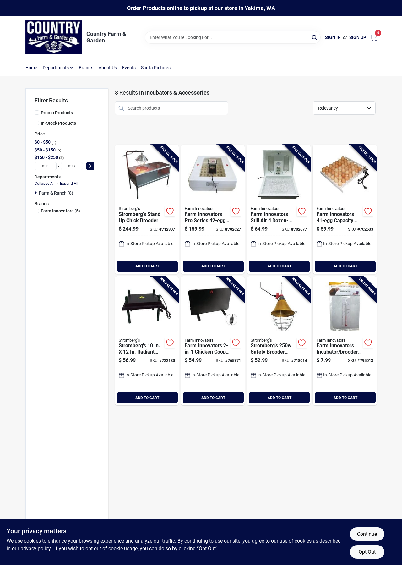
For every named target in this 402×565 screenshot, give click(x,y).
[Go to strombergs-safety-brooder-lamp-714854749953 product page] (279, 341)
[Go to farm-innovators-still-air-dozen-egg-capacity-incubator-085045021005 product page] (279, 209)
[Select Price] (90, 166)
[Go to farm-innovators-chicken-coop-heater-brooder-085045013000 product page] (213, 341)
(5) (60, 210)
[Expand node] (36, 192)
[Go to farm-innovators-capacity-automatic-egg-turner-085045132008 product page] (345, 209)
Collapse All (45, 183)
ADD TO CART (147, 266)
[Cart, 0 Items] (374, 37)
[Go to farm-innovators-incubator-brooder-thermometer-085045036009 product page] (345, 341)
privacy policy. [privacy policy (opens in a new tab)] (36, 548)
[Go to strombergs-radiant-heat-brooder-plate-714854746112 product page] (147, 341)
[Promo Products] (37, 112)
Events (129, 67)
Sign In (333, 37)
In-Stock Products (58, 123)
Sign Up (357, 37)
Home (31, 67)
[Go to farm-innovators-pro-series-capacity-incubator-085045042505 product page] (213, 209)
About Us (108, 67)
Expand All (69, 183)
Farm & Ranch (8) (56, 192)
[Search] (314, 37)
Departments (56, 67)
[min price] (46, 166)
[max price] (72, 166)
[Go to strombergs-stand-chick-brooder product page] (147, 209)
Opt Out (367, 552)
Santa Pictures (156, 67)
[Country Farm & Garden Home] (53, 37)
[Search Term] (233, 37)
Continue (367, 534)
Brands (86, 67)
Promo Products (57, 112)
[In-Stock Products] (37, 123)
